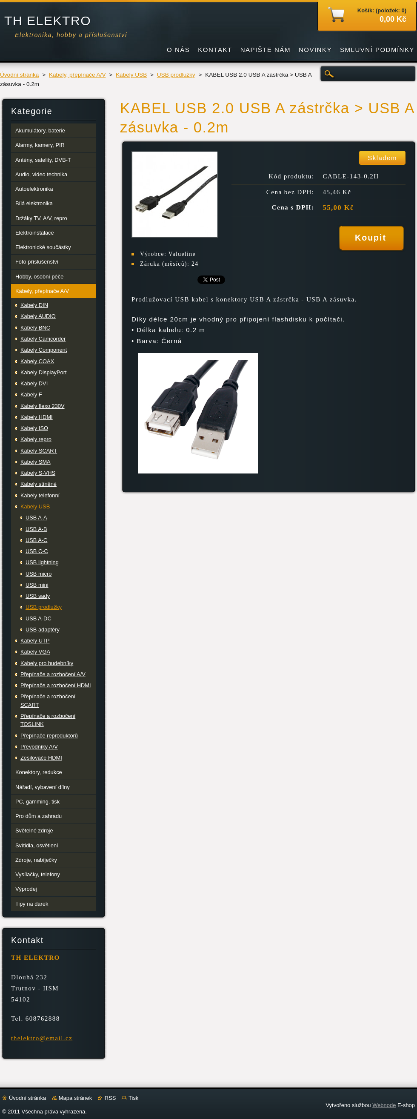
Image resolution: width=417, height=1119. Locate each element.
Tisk (133, 1098)
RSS (110, 1098)
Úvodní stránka (19, 75)
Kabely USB (131, 75)
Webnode (384, 1105)
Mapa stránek (75, 1098)
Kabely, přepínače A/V (77, 75)
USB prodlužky (176, 75)
